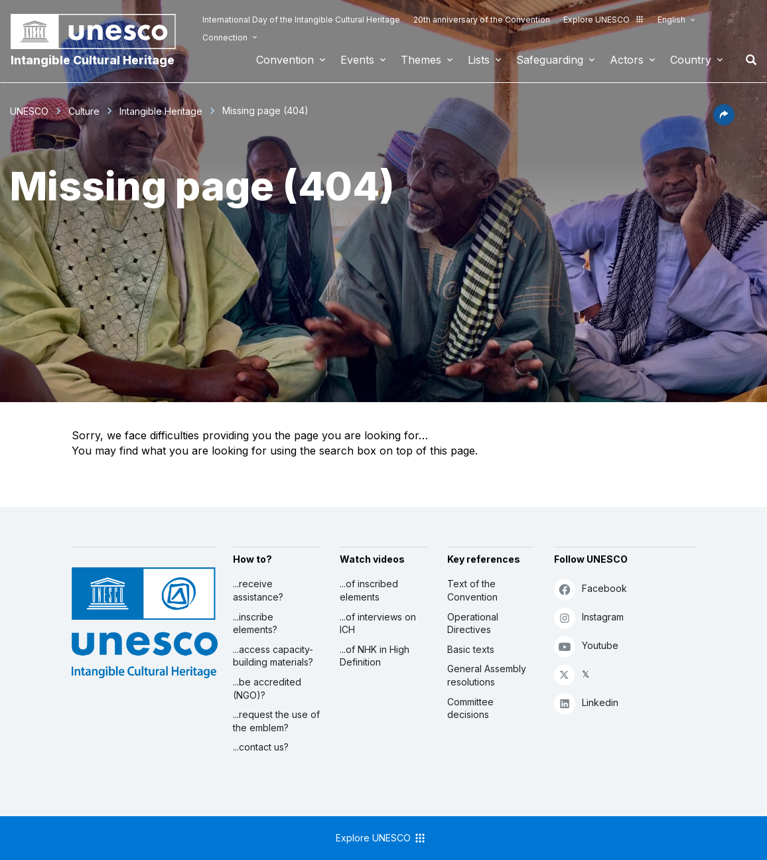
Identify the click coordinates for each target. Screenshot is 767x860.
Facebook (590, 589)
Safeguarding (549, 59)
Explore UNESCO (603, 20)
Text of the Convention (472, 590)
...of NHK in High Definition (374, 656)
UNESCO (29, 111)
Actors (627, 59)
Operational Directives (472, 623)
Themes (421, 59)
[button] (723, 121)
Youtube (586, 646)
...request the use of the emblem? (276, 721)
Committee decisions (470, 708)
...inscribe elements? (255, 623)
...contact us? (261, 746)
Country (690, 59)
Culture (84, 111)
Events (357, 59)
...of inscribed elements (369, 590)
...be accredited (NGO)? (267, 688)
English (671, 20)
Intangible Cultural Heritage (92, 60)
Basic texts (470, 649)
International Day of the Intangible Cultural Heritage (301, 20)
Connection (224, 37)
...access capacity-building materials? (273, 656)
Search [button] (747, 59)
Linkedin (586, 703)
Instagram (589, 617)
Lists (479, 59)
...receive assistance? (258, 590)
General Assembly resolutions (486, 675)
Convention (285, 59)
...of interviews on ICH (378, 623)
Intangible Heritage (160, 111)
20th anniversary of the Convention (481, 20)
